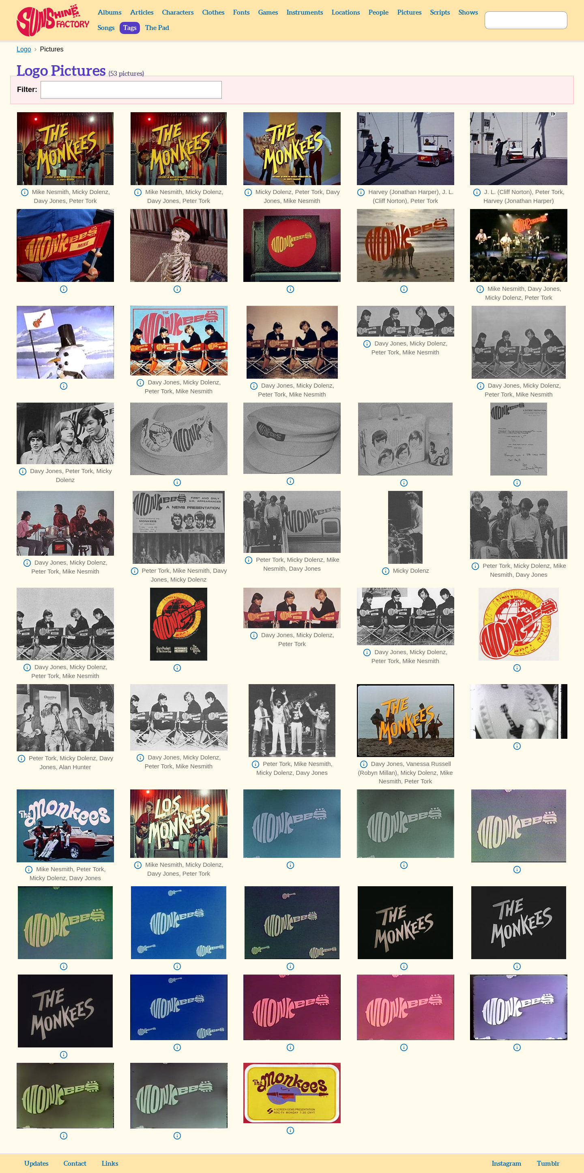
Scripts (440, 12)
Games (268, 12)
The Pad (157, 28)
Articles (141, 12)
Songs (106, 28)
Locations (346, 12)
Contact (75, 1163)
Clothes (213, 12)
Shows (468, 12)
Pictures (409, 12)
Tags (129, 28)
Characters (177, 12)
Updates (36, 1163)
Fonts (241, 12)
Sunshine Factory (53, 20)
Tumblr (548, 1163)
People (379, 12)
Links (110, 1163)
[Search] (517, 20)
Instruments (305, 12)
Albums (109, 12)
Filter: (27, 89)
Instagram (507, 1163)
